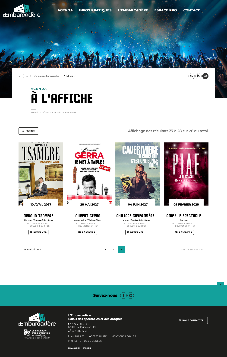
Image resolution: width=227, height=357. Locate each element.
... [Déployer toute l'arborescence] (27, 76)
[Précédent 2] (32, 250)
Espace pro (168, 10)
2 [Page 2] (113, 250)
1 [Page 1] (105, 250)
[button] (29, 131)
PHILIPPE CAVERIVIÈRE (135, 215)
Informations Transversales (46, 76)
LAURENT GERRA (86, 215)
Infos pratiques (98, 10)
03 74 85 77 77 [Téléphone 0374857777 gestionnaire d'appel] (79, 330)
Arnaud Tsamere (38, 215)
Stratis (87, 348)
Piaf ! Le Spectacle (183, 215)
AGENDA (67, 10)
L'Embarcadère (135, 10)
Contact (194, 10)
